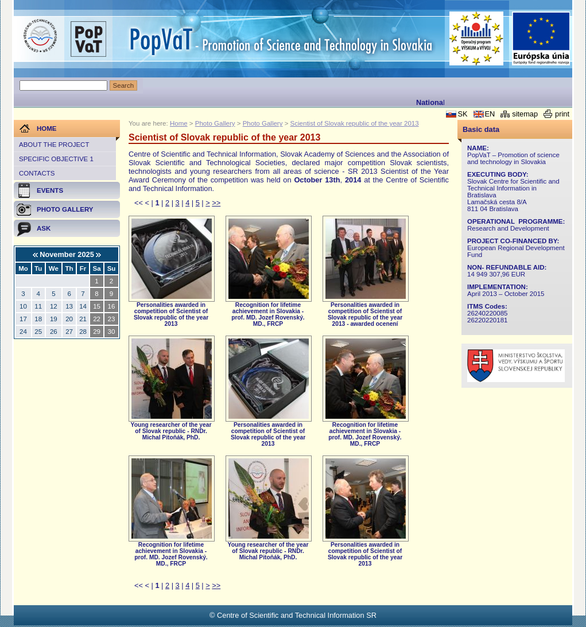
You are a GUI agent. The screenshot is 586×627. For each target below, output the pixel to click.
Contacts (37, 173)
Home (179, 123)
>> (216, 202)
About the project (54, 144)
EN (490, 114)
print (562, 114)
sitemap (525, 114)
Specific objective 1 (56, 158)
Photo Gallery (215, 123)
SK (462, 114)
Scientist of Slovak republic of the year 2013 (354, 123)
